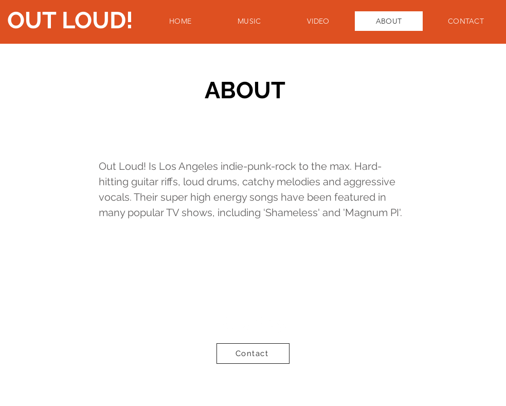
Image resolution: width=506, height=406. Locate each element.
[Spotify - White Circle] (228, 323)
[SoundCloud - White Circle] (278, 323)
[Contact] (253, 353)
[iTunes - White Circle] (253, 323)
